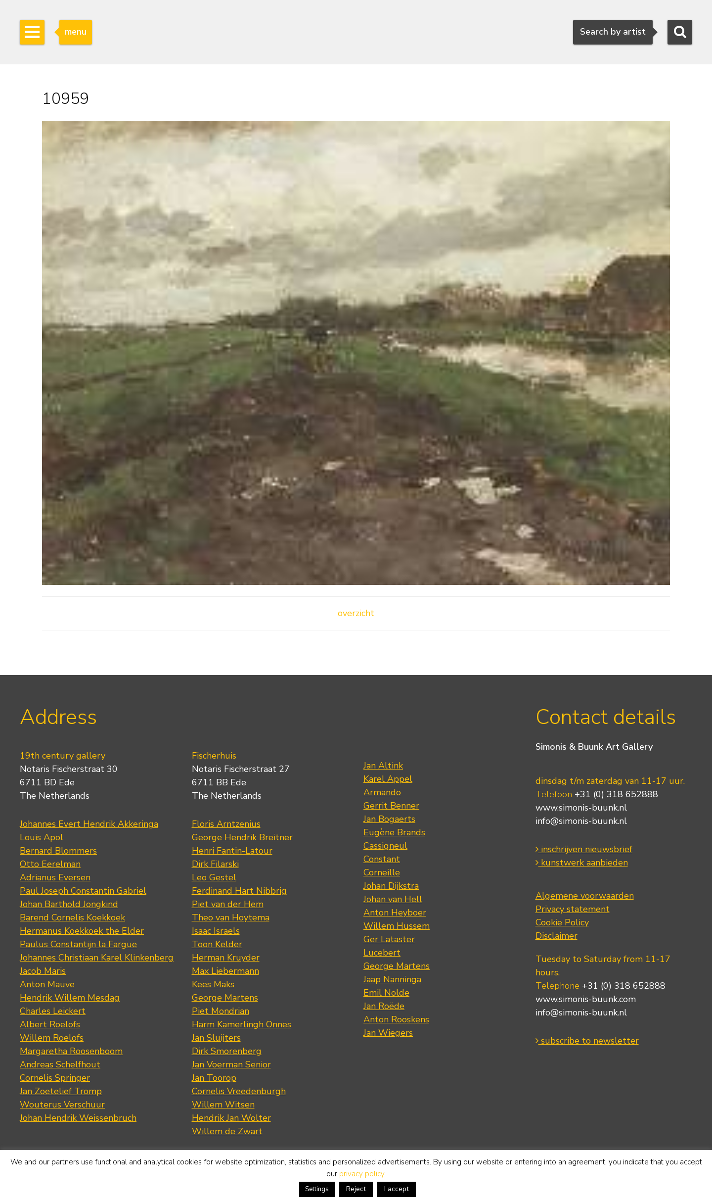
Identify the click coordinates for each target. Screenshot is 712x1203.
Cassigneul (385, 846)
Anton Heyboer (394, 912)
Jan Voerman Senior (231, 1064)
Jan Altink (383, 765)
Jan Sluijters (216, 1038)
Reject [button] (356, 1189)
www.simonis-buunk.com (585, 999)
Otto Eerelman (50, 864)
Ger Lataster (389, 939)
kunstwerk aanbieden (581, 862)
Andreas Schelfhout (60, 1064)
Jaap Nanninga (392, 979)
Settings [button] (317, 1189)
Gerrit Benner (391, 806)
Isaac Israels (216, 931)
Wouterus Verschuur (62, 1104)
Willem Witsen (223, 1104)
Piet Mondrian (220, 1011)
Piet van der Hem (228, 904)
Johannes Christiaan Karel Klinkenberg (97, 957)
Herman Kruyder (226, 957)
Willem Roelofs (52, 1038)
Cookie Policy (562, 922)
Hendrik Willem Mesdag (70, 998)
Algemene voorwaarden (584, 896)
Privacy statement (572, 909)
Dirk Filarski (215, 864)
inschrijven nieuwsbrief (583, 849)
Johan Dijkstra (391, 886)
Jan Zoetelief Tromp (61, 1091)
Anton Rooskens (396, 1019)
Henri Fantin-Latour (232, 851)
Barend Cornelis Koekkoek (72, 917)
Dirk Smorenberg (227, 1051)
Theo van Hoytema (230, 917)
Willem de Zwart (227, 1131)
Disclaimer (556, 936)
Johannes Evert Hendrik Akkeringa (89, 824)
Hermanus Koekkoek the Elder (82, 931)
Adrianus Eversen (55, 877)
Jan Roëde (383, 1006)
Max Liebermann (225, 971)
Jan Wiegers (388, 1033)
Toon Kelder (217, 944)
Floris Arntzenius (226, 824)
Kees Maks (213, 984)
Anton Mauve (47, 984)
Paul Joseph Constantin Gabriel (83, 891)
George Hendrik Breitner (242, 837)
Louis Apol (41, 837)
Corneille (381, 872)
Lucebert (381, 953)
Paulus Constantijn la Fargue (78, 944)
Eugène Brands (394, 832)
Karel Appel (387, 779)
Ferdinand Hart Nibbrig (239, 891)
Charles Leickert (53, 1011)
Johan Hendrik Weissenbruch (78, 1118)
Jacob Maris (43, 971)
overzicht (356, 613)
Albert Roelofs (50, 1024)
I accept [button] (396, 1189)
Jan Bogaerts (389, 819)
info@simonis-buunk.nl (581, 821)
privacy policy (361, 1174)
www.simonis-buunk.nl (581, 808)
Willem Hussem (396, 926)
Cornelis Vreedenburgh (239, 1091)
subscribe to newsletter (587, 1041)
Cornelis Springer (55, 1078)
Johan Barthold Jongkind (69, 904)
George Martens (225, 998)
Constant (381, 859)
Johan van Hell (392, 899)
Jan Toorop (214, 1078)
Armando (382, 792)
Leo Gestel (214, 877)
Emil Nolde (386, 993)
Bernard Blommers (58, 851)
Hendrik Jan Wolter (231, 1118)
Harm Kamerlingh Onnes (241, 1024)
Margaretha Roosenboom (71, 1051)
